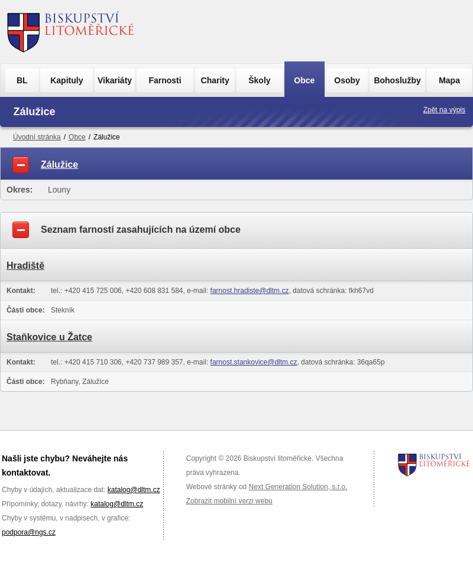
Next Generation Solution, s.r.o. (298, 487)
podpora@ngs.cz (29, 532)
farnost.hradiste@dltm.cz (249, 291)
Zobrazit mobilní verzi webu (229, 501)
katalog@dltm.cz (134, 490)
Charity (215, 80)
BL (22, 80)
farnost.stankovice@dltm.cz (253, 362)
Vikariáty (115, 80)
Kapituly (66, 80)
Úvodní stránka (37, 137)
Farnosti (164, 80)
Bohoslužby (397, 80)
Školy (259, 80)
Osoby (347, 80)
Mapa (449, 80)
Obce (304, 80)
